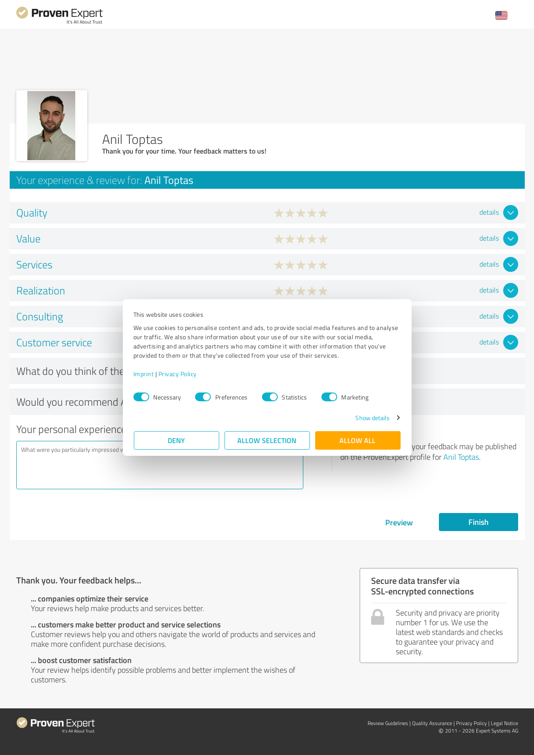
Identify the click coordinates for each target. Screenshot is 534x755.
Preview (399, 522)
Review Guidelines (388, 723)
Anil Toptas (461, 456)
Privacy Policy (178, 374)
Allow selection (267, 440)
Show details (372, 418)
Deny (176, 440)
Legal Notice (504, 723)
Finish (478, 522)
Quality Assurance (432, 723)
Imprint (144, 374)
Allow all (358, 440)
